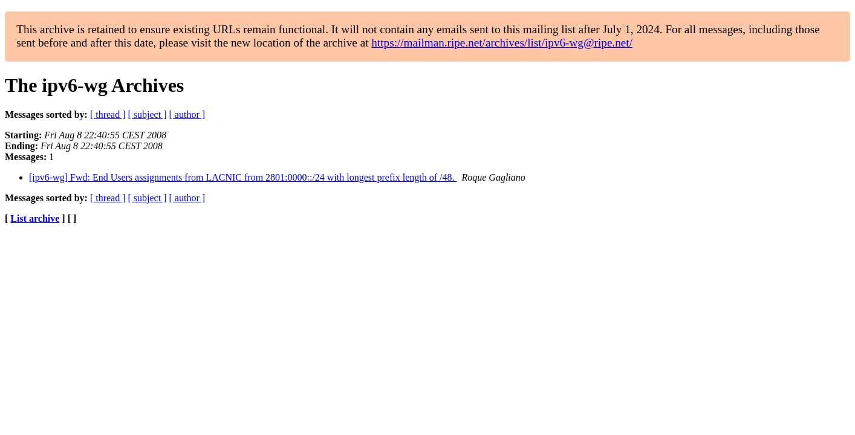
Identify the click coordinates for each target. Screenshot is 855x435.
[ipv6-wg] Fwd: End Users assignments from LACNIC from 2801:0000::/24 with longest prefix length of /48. (243, 177)
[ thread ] (108, 114)
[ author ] (187, 114)
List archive (34, 218)
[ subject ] (147, 114)
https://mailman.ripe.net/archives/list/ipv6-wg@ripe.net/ (501, 42)
